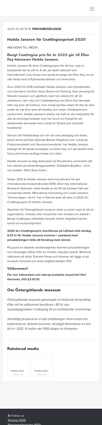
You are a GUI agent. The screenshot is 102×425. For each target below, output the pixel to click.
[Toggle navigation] (92, 8)
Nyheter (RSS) (17, 420)
